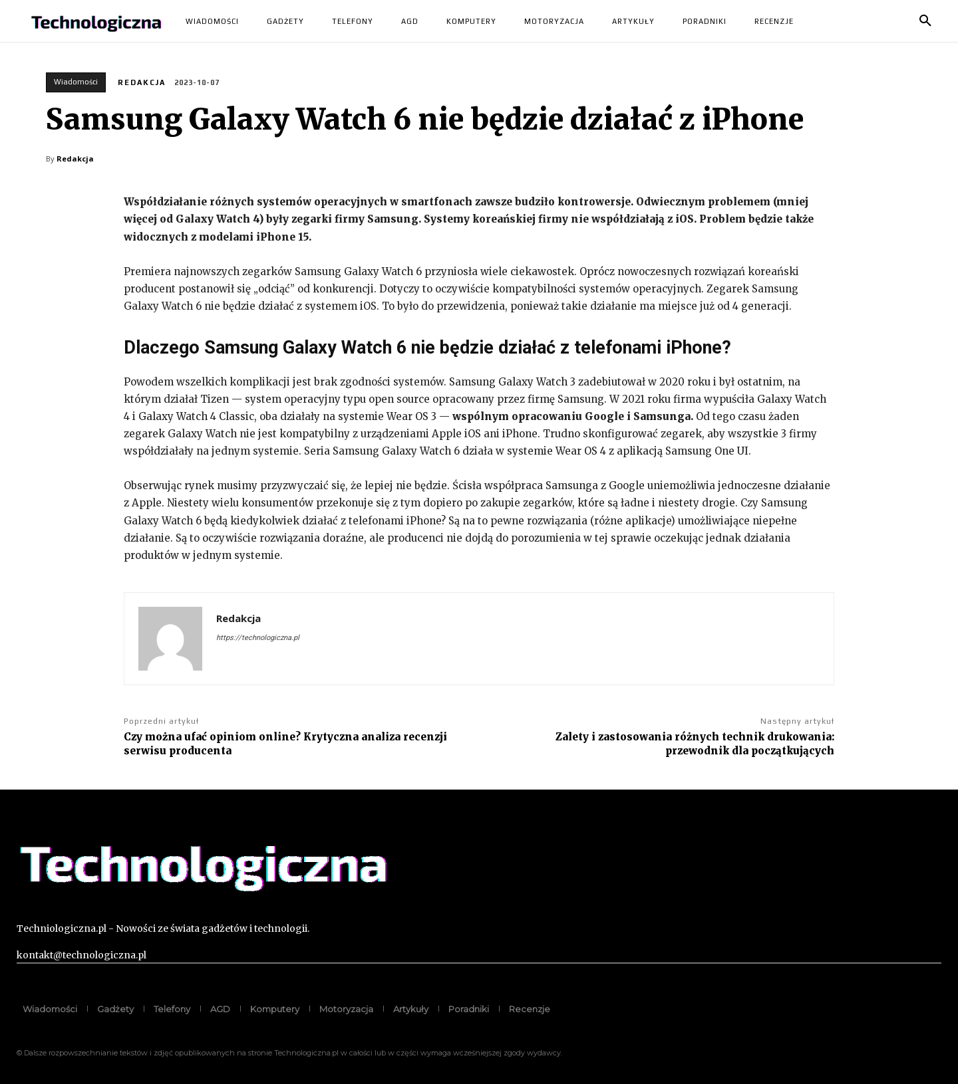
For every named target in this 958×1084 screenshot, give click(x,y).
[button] (925, 21)
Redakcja (142, 82)
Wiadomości (76, 82)
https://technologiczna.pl (257, 637)
